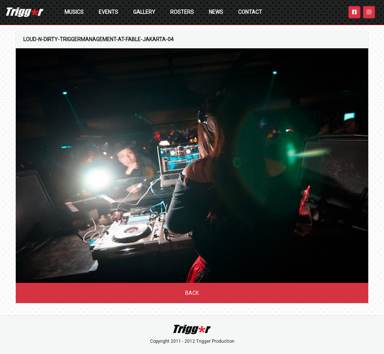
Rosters (182, 12)
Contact (250, 12)
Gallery (144, 12)
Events (108, 12)
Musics (74, 12)
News (216, 12)
